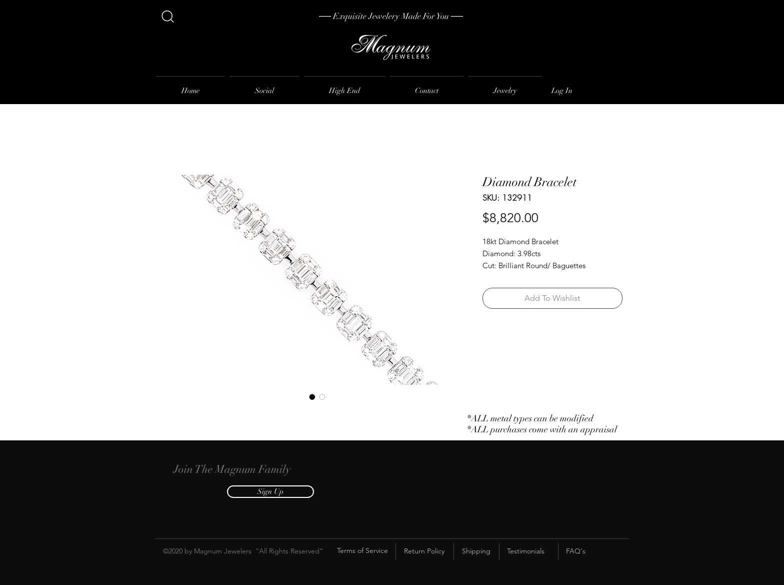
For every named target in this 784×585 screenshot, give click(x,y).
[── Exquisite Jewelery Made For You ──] (391, 17)
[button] (270, 491)
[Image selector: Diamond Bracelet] (313, 397)
